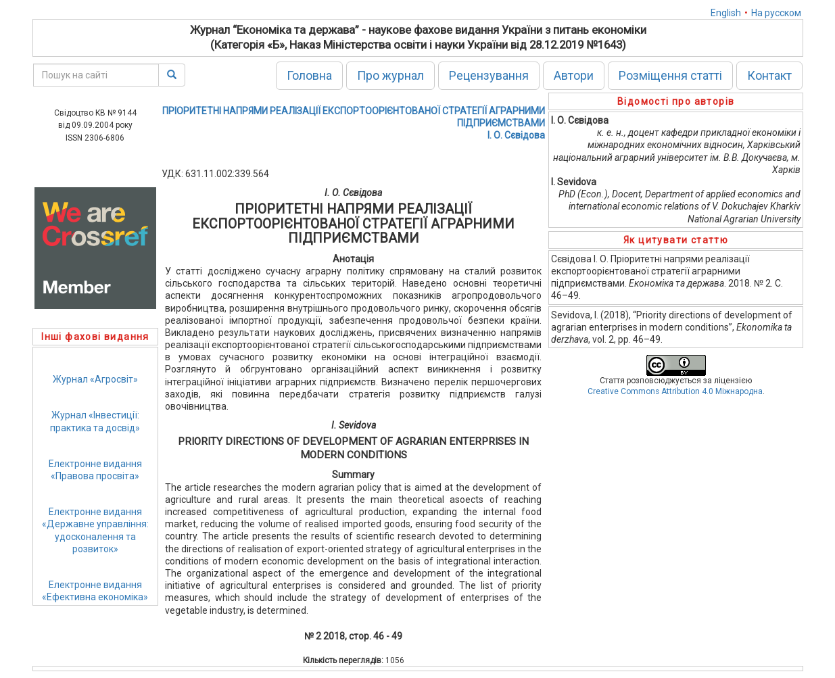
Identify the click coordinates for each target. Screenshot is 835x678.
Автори (574, 75)
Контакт (769, 75)
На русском (776, 12)
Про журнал (390, 75)
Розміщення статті (670, 75)
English (726, 12)
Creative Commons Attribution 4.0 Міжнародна (675, 391)
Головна (309, 75)
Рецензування (489, 75)
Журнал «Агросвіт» (95, 379)
